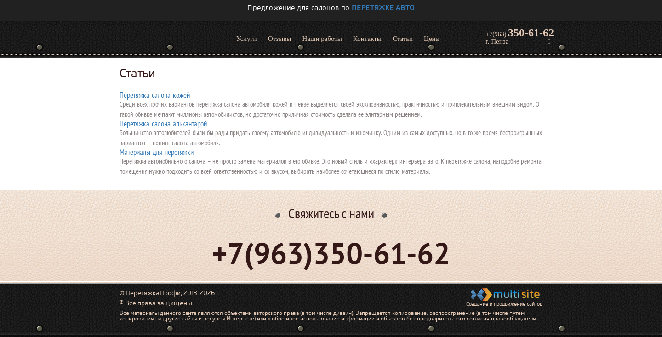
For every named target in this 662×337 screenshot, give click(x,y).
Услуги (246, 38)
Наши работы (322, 38)
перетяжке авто (383, 8)
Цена (431, 38)
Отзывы (279, 38)
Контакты (367, 38)
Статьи (403, 38)
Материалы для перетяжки (157, 152)
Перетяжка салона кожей (155, 95)
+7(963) (519, 32)
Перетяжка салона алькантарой (163, 124)
